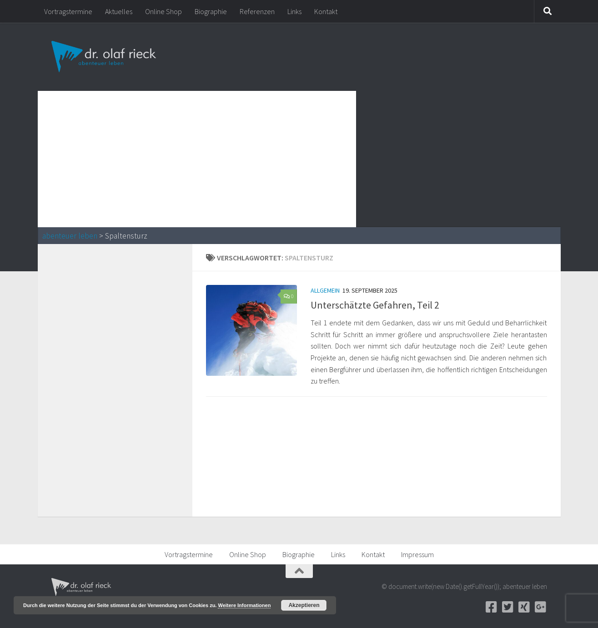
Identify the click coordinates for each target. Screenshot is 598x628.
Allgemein (325, 290)
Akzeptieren (303, 605)
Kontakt (325, 11)
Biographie (211, 11)
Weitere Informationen (244, 605)
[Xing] (524, 607)
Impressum (417, 554)
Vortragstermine (68, 11)
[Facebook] (491, 607)
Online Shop (163, 11)
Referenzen (257, 11)
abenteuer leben (69, 236)
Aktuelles (118, 11)
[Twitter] (508, 607)
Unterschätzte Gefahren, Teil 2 (375, 305)
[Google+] (540, 607)
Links (294, 11)
